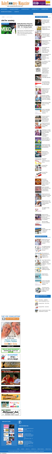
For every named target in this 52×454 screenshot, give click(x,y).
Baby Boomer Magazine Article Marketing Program (46, 268)
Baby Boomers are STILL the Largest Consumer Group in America (46, 35)
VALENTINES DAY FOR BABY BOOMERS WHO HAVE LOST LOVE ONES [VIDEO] (45, 50)
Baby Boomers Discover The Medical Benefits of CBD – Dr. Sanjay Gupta (25, 25)
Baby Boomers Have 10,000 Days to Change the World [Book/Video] (46, 42)
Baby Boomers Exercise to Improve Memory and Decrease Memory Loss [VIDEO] (46, 217)
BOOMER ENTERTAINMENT (6, 11)
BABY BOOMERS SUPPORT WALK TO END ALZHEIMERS (46, 139)
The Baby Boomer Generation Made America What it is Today (46, 21)
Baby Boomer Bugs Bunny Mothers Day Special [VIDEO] (46, 146)
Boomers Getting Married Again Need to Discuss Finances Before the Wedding (46, 97)
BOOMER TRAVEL (45, 9)
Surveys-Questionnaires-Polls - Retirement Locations (46, 230)
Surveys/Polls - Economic (45, 173)
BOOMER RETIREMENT (14, 9)
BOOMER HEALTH (35, 9)
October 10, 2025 (21, 28)
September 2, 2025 (28, 438)
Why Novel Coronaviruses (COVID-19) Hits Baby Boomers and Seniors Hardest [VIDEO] (46, 182)
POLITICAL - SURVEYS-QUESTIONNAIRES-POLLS (46, 160)
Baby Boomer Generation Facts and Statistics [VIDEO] (45, 153)
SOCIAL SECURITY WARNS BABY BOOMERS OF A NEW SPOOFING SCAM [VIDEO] (45, 119)
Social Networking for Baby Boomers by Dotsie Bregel (46, 83)
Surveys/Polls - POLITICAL (45, 166)
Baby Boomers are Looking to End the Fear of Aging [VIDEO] (46, 124)
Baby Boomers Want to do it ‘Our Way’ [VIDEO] (46, 103)
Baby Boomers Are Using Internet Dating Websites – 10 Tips (46, 195)
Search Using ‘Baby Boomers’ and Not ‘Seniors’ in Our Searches (46, 111)
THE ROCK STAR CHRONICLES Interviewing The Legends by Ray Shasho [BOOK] (45, 70)
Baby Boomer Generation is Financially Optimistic (46, 76)
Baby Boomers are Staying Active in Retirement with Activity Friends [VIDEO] (46, 91)
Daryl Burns (28, 28)
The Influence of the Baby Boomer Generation (46, 62)
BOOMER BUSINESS (25, 9)
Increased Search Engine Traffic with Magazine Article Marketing (46, 289)
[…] (26, 34)
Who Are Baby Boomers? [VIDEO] (46, 222)
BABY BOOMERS (4, 9)
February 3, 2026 (28, 445)
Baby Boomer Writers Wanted (45, 274)
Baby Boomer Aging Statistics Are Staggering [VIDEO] (46, 28)
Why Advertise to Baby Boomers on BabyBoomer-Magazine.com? (45, 255)
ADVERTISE (16, 11)
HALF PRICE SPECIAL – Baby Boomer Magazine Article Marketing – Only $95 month (46, 263)
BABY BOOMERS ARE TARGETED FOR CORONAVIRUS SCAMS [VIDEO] (46, 189)
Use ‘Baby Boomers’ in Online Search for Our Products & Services (46, 248)
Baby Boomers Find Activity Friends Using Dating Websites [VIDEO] (46, 202)
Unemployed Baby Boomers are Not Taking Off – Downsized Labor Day (28, 435)
